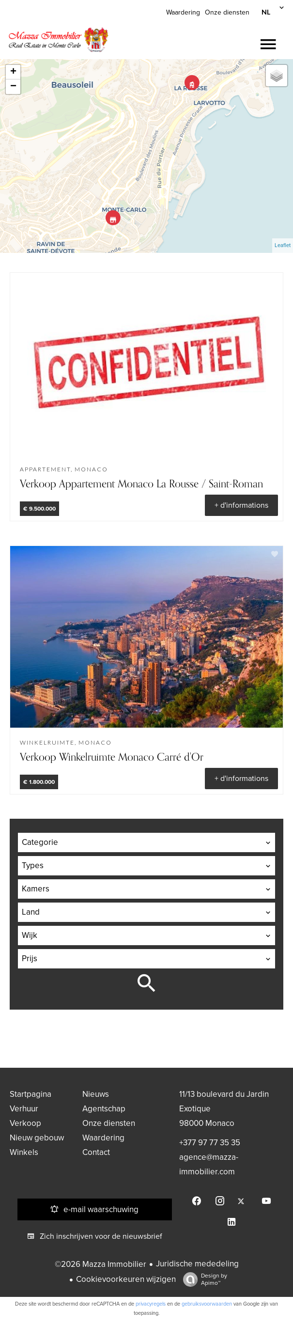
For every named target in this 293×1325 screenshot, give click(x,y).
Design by (202, 1279)
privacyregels (151, 1304)
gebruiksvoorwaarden (207, 1304)
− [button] (13, 86)
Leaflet (283, 245)
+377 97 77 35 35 (209, 1143)
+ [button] (13, 72)
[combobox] (146, 842)
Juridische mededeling (197, 1264)
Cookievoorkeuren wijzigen (126, 1279)
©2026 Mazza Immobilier (100, 1264)
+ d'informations (241, 505)
